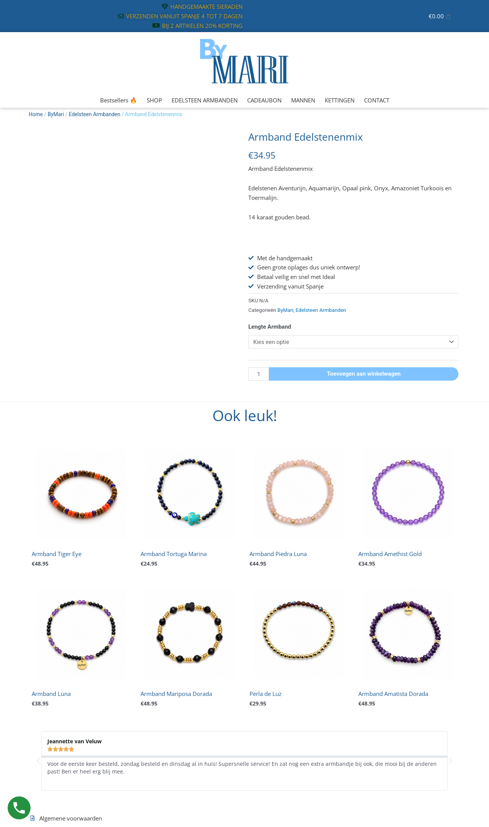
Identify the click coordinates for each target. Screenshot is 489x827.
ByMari (56, 114)
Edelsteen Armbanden (94, 114)
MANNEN (303, 100)
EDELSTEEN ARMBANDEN (205, 100)
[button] (38, 761)
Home (36, 114)
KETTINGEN (340, 100)
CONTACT (376, 100)
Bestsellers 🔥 (118, 100)
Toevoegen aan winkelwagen (364, 373)
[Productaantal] (258, 374)
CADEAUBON (264, 100)
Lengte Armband (269, 326)
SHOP (154, 100)
